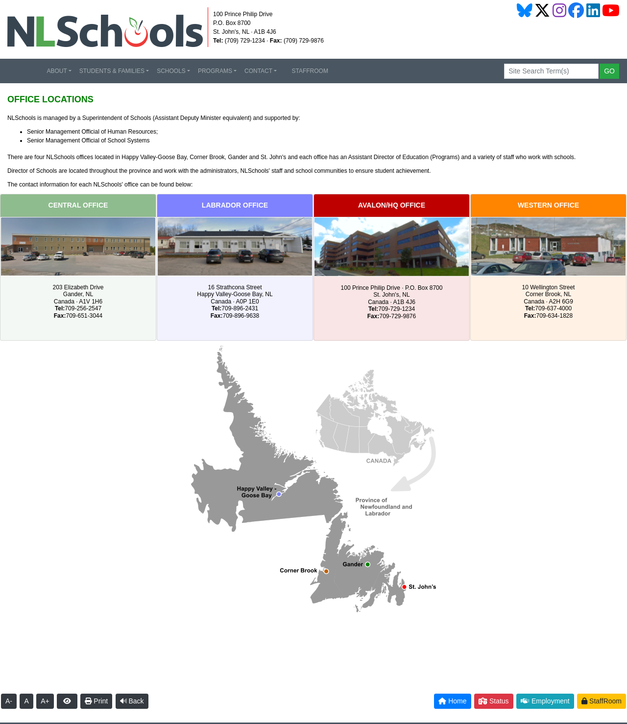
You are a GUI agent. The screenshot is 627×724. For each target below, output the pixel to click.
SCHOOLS (171, 71)
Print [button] (96, 701)
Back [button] (132, 701)
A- (8, 701)
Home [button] (452, 701)
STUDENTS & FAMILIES (112, 71)
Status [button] (494, 701)
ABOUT (57, 71)
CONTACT (258, 71)
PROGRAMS (215, 71)
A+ (45, 701)
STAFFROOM (306, 71)
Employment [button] (545, 701)
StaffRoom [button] (601, 701)
